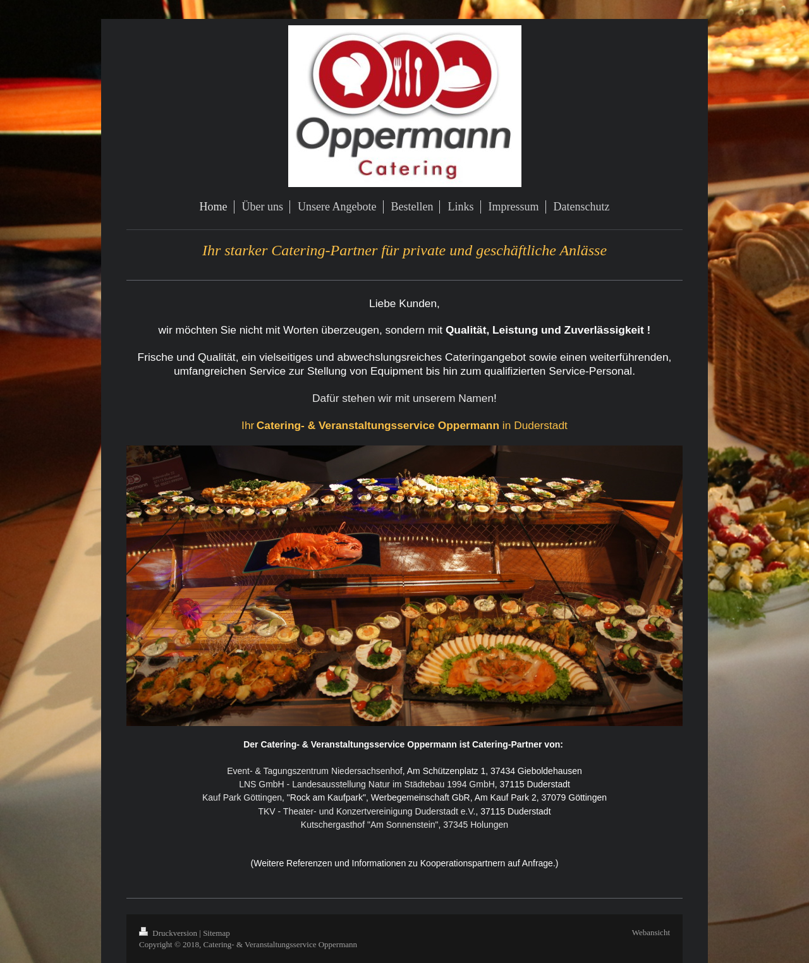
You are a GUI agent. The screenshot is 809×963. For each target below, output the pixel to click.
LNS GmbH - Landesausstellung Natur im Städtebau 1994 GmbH (367, 784)
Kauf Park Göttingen (242, 797)
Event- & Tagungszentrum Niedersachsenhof (315, 771)
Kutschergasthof (333, 825)
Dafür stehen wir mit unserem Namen (403, 398)
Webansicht (651, 932)
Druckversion (169, 933)
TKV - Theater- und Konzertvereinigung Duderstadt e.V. (366, 811)
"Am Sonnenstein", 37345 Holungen (436, 825)
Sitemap (216, 933)
